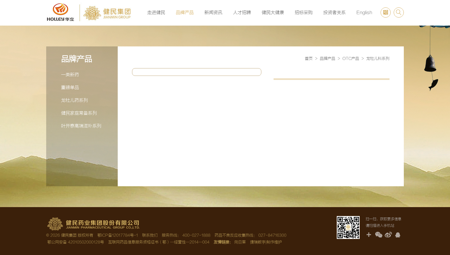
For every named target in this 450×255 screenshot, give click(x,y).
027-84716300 (272, 235)
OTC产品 (350, 59)
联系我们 (150, 235)
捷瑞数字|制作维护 (266, 242)
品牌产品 (185, 12)
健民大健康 (273, 12)
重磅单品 (70, 87)
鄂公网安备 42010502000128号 (75, 242)
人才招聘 (242, 12)
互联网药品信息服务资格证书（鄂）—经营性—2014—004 (159, 242)
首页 (309, 59)
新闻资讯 (213, 12)
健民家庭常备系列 (79, 113)
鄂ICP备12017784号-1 (117, 235)
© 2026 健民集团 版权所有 (69, 235)
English (364, 12)
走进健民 (156, 12)
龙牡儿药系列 (74, 100)
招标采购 (304, 12)
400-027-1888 (196, 235)
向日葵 (240, 242)
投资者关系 (334, 12)
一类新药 (70, 74)
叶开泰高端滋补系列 (81, 126)
